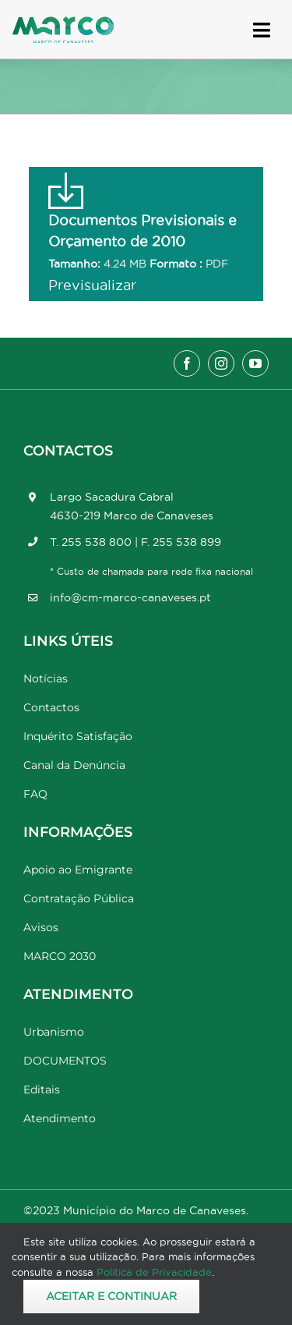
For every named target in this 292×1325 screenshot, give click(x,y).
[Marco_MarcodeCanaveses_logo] (63, 23)
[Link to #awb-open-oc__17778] (261, 30)
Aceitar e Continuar (111, 1296)
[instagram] (221, 363)
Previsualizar (92, 285)
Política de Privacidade (154, 1272)
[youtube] (255, 363)
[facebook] (187, 363)
